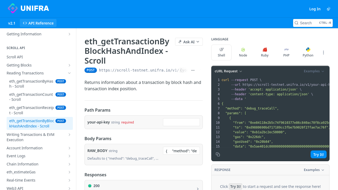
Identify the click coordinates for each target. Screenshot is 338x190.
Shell (221, 53)
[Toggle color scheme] (329, 9)
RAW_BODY (97, 150)
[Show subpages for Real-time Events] (69, 180)
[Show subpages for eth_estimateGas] (69, 172)
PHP (286, 53)
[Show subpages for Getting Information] (69, 34)
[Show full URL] (193, 70)
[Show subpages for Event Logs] (69, 156)
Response (222, 170)
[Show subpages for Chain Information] (69, 164)
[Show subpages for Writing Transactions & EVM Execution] (69, 134)
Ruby (265, 53)
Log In (315, 8)
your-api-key (98, 122)
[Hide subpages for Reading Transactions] (69, 73)
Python (308, 53)
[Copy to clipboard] (218, 154)
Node (243, 53)
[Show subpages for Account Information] (69, 148)
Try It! (318, 154)
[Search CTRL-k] (313, 23)
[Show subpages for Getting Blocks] (69, 65)
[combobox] (181, 122)
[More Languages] (323, 52)
